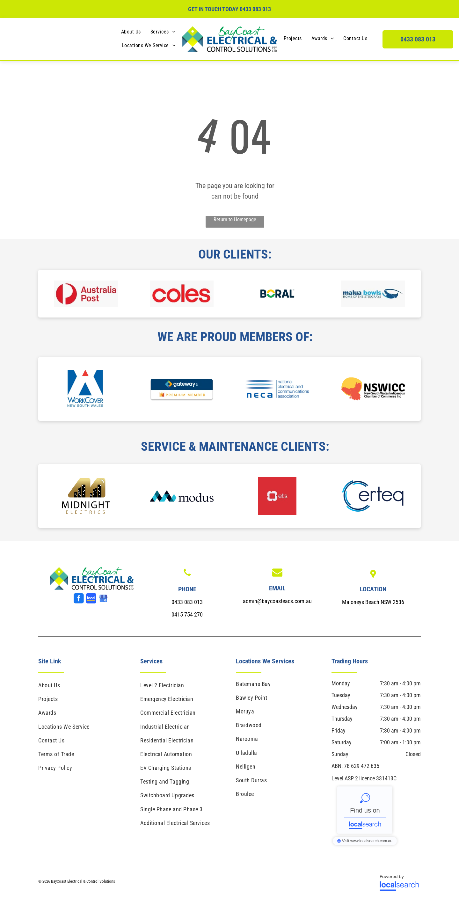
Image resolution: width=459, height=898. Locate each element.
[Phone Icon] (187, 576)
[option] (86, 293)
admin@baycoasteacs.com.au (277, 601)
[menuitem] (131, 32)
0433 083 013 (255, 9)
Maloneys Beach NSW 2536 (373, 602)
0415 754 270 (187, 614)
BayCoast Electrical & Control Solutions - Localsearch (364, 810)
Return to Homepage (235, 219)
